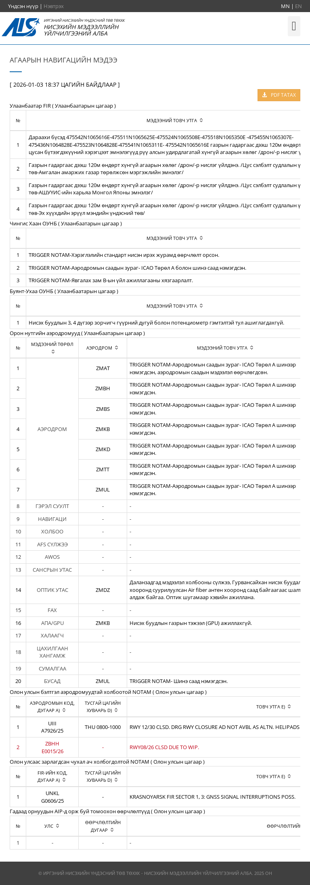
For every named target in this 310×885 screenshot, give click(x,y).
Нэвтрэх (54, 6)
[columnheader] (52, 347)
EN (298, 6)
